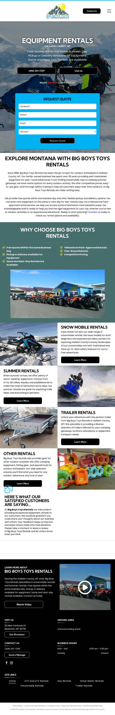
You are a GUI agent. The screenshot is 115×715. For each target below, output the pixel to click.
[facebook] (7, 668)
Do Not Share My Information (35, 711)
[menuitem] (12, 686)
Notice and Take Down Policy (71, 711)
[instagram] (11, 668)
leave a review (40, 528)
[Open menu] (109, 11)
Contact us (94, 212)
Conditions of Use (53, 711)
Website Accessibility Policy (92, 711)
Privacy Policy (17, 711)
